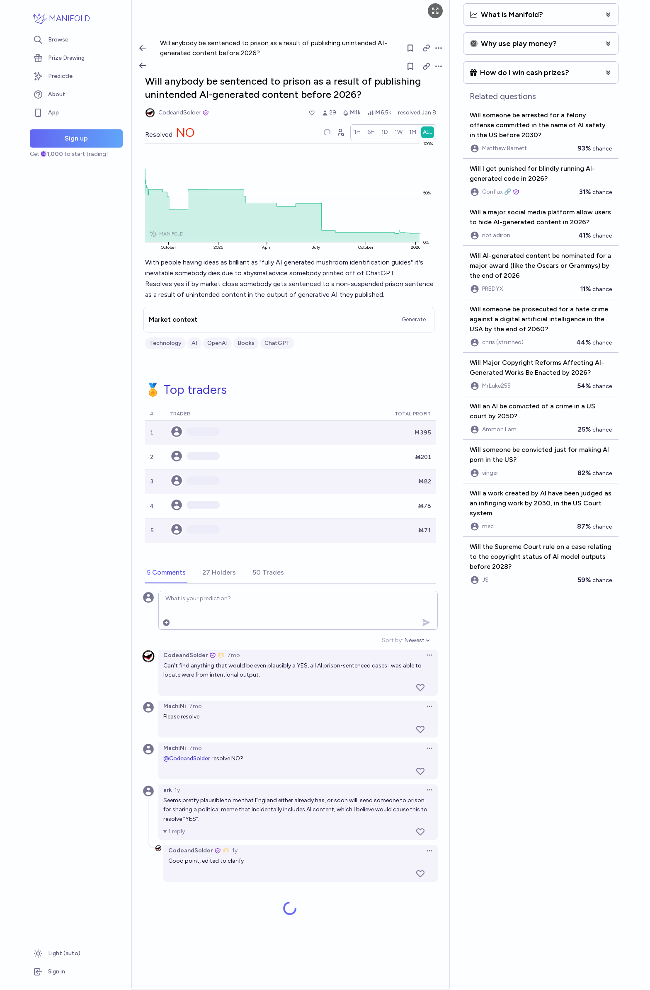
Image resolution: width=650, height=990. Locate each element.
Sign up (76, 138)
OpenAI (217, 343)
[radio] (357, 132)
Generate (414, 319)
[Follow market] (410, 66)
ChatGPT (277, 343)
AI (194, 343)
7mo (233, 655)
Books (246, 343)
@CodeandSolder (186, 758)
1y (177, 789)
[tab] (166, 573)
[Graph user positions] (340, 132)
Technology (165, 343)
